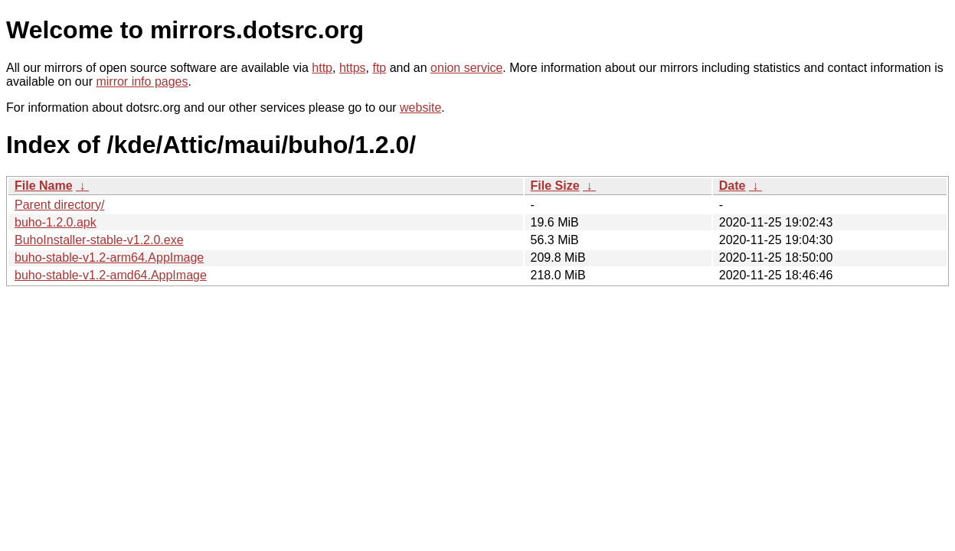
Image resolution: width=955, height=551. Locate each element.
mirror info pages (142, 81)
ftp (379, 67)
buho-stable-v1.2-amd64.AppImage (111, 275)
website (420, 107)
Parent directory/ (59, 204)
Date (732, 185)
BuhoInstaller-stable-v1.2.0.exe (99, 239)
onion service (466, 67)
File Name (44, 185)
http (322, 67)
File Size (555, 185)
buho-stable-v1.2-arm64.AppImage (109, 257)
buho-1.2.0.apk (55, 222)
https (352, 67)
